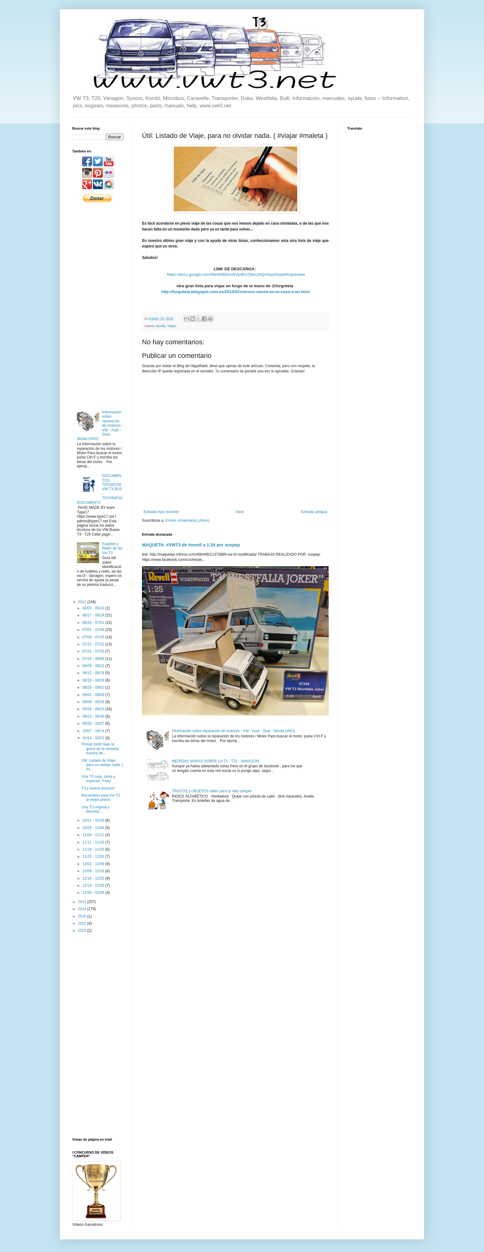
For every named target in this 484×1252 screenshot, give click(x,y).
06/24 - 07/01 (93, 622)
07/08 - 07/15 (93, 637)
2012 (82, 602)
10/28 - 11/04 (93, 828)
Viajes (171, 326)
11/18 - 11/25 (93, 849)
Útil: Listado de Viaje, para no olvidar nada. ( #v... (102, 765)
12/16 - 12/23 (93, 878)
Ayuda (160, 326)
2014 (82, 909)
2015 (82, 916)
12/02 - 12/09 (93, 864)
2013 (82, 902)
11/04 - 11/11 (93, 835)
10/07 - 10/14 (93, 731)
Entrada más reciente (161, 512)
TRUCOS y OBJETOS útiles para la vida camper (212, 791)
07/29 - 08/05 (93, 659)
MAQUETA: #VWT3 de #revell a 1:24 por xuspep (191, 544)
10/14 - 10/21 (93, 738)
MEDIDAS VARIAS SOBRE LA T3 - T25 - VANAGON (215, 761)
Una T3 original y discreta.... (95, 809)
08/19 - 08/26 (93, 680)
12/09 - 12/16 (93, 871)
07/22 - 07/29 (93, 651)
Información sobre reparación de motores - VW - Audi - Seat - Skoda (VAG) (233, 731)
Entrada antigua (314, 512)
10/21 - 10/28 (93, 820)
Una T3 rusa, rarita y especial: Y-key (98, 778)
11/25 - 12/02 (93, 856)
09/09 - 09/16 (93, 702)
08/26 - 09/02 (93, 687)
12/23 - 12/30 (93, 885)
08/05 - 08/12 (93, 666)
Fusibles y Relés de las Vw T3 (112, 548)
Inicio (240, 512)
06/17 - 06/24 (93, 615)
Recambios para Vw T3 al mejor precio (100, 797)
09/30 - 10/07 (93, 723)
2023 (82, 930)
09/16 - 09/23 (93, 709)
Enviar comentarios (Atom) (187, 520)
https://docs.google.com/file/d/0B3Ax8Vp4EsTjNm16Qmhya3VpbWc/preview (236, 274)
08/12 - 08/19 (93, 673)
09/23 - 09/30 (93, 716)
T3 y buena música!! (98, 788)
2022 (82, 923)
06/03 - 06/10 (93, 608)
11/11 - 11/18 (93, 842)
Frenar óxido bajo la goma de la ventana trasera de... (100, 748)
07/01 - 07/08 (93, 630)
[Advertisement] (97, 305)
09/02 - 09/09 (93, 695)
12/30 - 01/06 (93, 892)
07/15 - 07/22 (93, 644)
